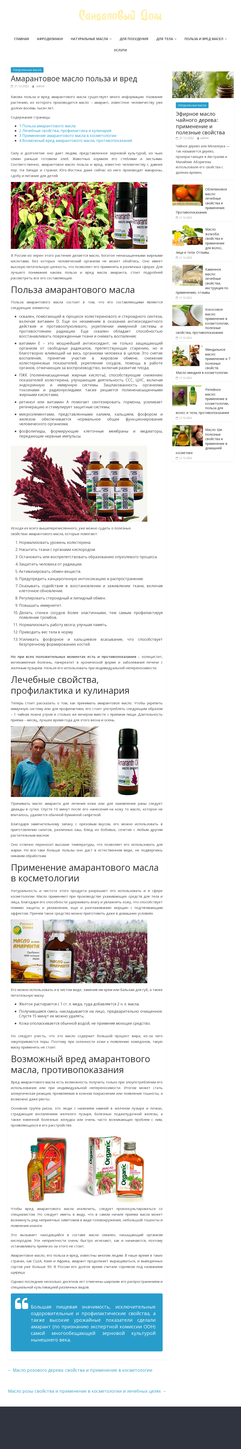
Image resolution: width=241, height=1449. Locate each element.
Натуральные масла (89, 39)
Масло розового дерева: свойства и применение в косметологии (79, 1370)
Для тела (164, 39)
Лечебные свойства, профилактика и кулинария (65, 130)
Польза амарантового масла (47, 125)
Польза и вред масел (204, 39)
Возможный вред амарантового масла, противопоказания (75, 140)
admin (40, 86)
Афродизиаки (50, 39)
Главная (21, 39)
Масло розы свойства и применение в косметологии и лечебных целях (87, 1391)
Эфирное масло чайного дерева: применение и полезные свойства (200, 123)
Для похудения (134, 39)
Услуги (120, 50)
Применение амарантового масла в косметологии (67, 135)
